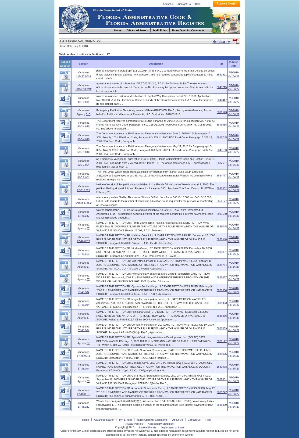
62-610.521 (83, 190)
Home (75, 18)
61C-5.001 (83, 177)
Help (197, 4)
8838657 (222, 277)
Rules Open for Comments (152, 419)
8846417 (222, 100)
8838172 (222, 341)
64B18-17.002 (83, 202)
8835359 (222, 404)
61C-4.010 (83, 126)
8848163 (222, 150)
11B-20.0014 (83, 76)
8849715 (222, 87)
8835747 (222, 392)
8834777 (222, 175)
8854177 (222, 201)
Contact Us (184, 4)
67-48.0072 (83, 241)
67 (88, 228)
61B (88, 114)
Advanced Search (104, 419)
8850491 (222, 74)
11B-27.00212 (83, 89)
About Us (168, 4)
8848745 (222, 137)
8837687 (222, 163)
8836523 (222, 112)
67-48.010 (83, 253)
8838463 (222, 303)
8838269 (222, 328)
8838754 (222, 264)
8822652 (222, 188)
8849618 (222, 124)
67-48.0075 (83, 394)
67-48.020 (83, 215)
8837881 (222, 379)
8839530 (222, 213)
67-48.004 (83, 292)
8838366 (222, 315)
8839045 (222, 226)
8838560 (222, 290)
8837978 (222, 366)
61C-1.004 (83, 164)
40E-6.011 (83, 102)
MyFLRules (125, 419)
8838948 (222, 239)
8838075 (222, 353)
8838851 (222, 252)
